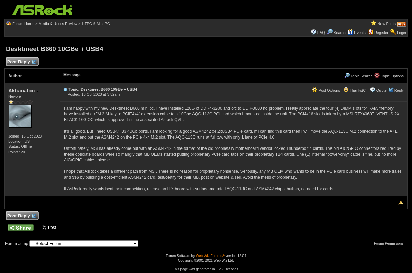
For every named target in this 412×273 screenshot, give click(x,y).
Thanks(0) (354, 90)
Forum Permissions (390, 243)
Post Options (326, 90)
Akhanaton (23, 90)
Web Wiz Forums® (210, 256)
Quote (381, 90)
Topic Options (389, 76)
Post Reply (21, 62)
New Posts (386, 24)
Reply (399, 90)
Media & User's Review (58, 24)
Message (72, 75)
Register (381, 32)
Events (357, 32)
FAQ (321, 32)
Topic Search (358, 76)
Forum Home (23, 24)
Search (340, 32)
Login (401, 32)
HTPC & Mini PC (96, 24)
